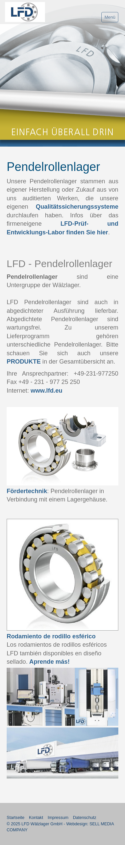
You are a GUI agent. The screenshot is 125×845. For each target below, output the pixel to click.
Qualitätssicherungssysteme (77, 206)
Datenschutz (84, 817)
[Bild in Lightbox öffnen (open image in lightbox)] (62, 446)
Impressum (58, 817)
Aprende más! (49, 661)
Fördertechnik (27, 491)
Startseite (15, 817)
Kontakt (36, 817)
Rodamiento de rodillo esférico (51, 636)
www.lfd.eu (46, 390)
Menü (109, 17)
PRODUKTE (24, 361)
